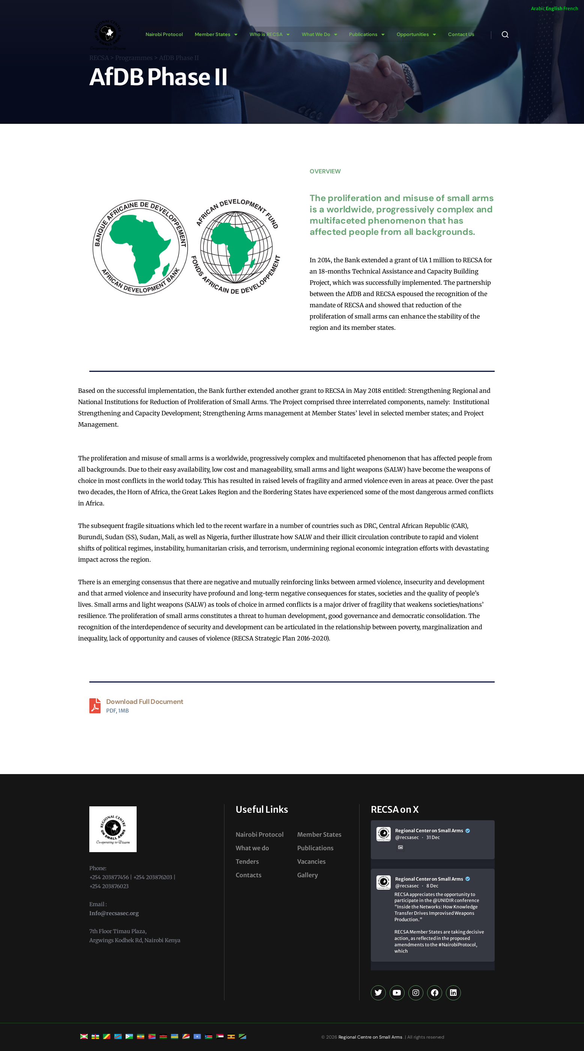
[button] (215, 34)
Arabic (538, 8)
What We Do (317, 34)
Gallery (307, 875)
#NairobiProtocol (457, 944)
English (554, 8)
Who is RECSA (268, 34)
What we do (252, 848)
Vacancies (311, 861)
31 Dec (433, 837)
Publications (364, 34)
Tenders (247, 861)
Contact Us (457, 34)
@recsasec (407, 837)
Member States (215, 34)
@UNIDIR (443, 900)
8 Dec (432, 886)
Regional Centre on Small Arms (369, 1037)
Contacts (249, 875)
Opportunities (412, 34)
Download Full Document (145, 701)
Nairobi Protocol (163, 34)
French (570, 8)
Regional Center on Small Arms (429, 830)
